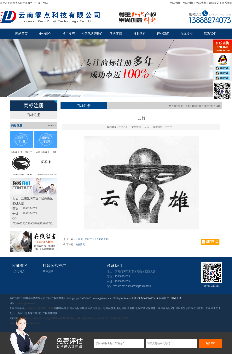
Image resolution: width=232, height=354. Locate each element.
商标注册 (34, 115)
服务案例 (116, 33)
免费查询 (211, 343)
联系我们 (227, 2)
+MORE (52, 125)
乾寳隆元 (80, 244)
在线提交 (214, 2)
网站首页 (21, 33)
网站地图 (175, 2)
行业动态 (139, 33)
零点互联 (176, 298)
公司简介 (19, 271)
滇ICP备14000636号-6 (146, 298)
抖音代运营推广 (92, 33)
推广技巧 (68, 33)
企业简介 (45, 33)
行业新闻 (163, 33)
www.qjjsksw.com (26, 303)
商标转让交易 (45, 308)
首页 (187, 106)
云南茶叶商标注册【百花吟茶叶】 (93, 239)
